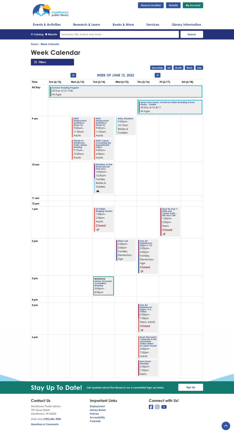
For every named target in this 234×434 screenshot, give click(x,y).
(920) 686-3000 (52, 419)
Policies (94, 413)
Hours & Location (151, 5)
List (168, 67)
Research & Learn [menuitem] (86, 24)
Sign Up (190, 387)
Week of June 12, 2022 (115, 75)
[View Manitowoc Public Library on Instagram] (157, 407)
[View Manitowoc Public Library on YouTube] (164, 407)
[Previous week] (73, 75)
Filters (43, 62)
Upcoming (157, 67)
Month (178, 67)
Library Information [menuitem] (186, 24)
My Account (193, 5)
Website (52, 34)
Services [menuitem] (152, 24)
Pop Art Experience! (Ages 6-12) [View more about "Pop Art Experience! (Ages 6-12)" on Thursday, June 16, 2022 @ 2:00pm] (146, 243)
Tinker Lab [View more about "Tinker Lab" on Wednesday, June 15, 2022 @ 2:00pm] (123, 241)
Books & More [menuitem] (123, 24)
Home (34, 44)
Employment (97, 406)
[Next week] (157, 75)
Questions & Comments (45, 424)
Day (199, 67)
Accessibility (97, 417)
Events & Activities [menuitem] (47, 24)
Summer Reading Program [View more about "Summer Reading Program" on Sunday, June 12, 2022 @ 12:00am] (65, 88)
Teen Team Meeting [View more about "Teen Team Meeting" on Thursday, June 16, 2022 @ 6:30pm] (145, 362)
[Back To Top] (226, 426)
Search (192, 34)
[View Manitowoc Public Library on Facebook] (151, 407)
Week (189, 67)
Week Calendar (50, 44)
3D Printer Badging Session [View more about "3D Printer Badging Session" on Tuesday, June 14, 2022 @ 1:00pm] (104, 210)
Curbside (95, 421)
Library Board (98, 410)
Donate (173, 5)
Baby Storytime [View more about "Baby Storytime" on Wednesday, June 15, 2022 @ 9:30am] (125, 118)
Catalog (39, 34)
